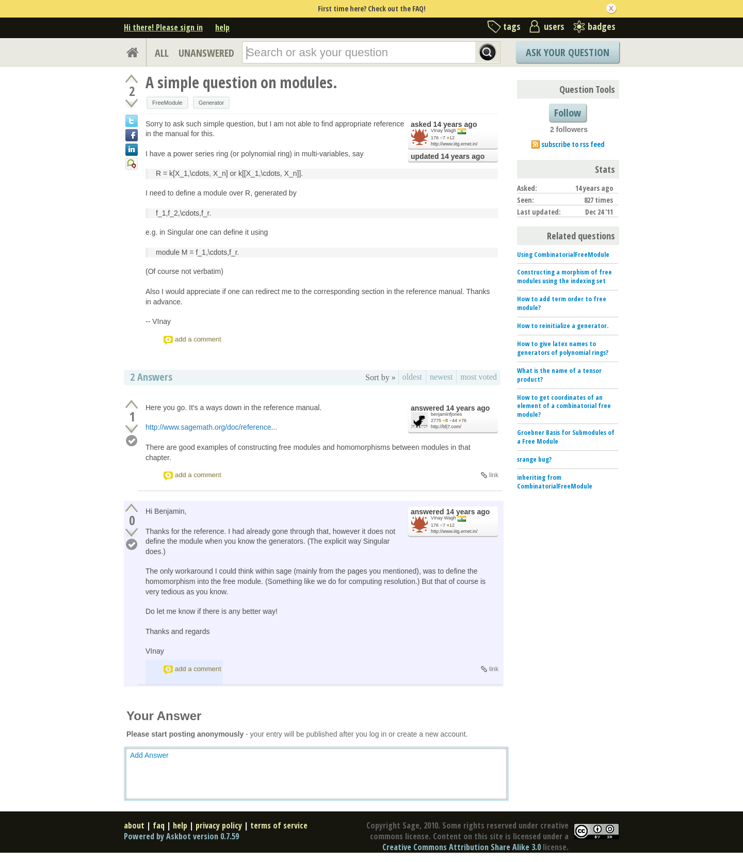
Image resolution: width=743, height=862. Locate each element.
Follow (567, 113)
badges (602, 26)
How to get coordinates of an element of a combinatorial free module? (564, 406)
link (493, 475)
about (134, 825)
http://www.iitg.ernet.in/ (454, 144)
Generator (211, 103)
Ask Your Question (567, 52)
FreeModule (167, 103)
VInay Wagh (443, 130)
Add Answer (149, 755)
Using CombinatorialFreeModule (563, 254)
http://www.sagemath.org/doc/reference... (211, 427)
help (222, 27)
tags (512, 26)
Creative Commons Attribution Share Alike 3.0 (461, 847)
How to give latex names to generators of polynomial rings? (562, 348)
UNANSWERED (206, 53)
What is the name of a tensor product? (559, 375)
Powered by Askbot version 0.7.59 (181, 836)
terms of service (279, 825)
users (554, 26)
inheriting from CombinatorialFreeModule (554, 482)
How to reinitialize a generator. (562, 325)
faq (159, 825)
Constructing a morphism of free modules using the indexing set (564, 276)
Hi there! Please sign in (163, 27)
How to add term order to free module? (561, 303)
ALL (162, 53)
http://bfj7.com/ (446, 426)
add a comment (198, 339)
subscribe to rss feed (573, 144)
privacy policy (219, 825)
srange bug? (534, 459)
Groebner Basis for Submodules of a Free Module (566, 437)
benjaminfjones (446, 414)
